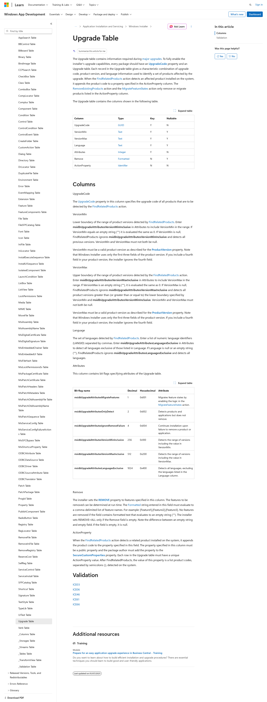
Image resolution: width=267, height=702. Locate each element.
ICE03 (76, 584)
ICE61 (76, 599)
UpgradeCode (86, 201)
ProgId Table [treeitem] (25, 486)
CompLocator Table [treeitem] (28, 83)
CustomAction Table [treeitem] (29, 135)
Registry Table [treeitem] (25, 512)
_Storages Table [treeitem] (26, 628)
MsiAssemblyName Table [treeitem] (31, 316)
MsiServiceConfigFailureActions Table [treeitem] (34, 419)
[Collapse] (51, 24)
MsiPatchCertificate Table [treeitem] (31, 367)
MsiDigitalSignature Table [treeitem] (32, 329)
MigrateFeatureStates (135, 88)
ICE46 (76, 594)
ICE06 (76, 589)
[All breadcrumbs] (76, 26)
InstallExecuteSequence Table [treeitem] (34, 245)
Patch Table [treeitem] (24, 473)
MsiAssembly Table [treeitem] (28, 309)
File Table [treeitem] (23, 206)
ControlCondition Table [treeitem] (30, 116)
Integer (122, 152)
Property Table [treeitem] (26, 492)
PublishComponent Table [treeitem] (31, 499)
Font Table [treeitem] (23, 219)
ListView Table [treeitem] (25, 277)
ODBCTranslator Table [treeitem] (30, 467)
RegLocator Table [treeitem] (27, 518)
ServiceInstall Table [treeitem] (28, 564)
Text (120, 131)
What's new (237, 14)
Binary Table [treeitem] (24, 44)
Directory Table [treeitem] (26, 148)
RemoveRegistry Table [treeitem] (30, 538)
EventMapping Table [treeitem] (29, 180)
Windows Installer (138, 26)
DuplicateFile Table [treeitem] (28, 161)
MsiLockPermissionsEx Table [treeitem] (33, 354)
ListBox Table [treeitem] (25, 271)
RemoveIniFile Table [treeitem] (28, 531)
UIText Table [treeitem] (24, 602)
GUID (121, 125)
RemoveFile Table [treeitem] (27, 525)
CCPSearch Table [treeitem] (27, 57)
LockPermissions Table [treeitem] (30, 284)
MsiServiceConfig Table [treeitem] (30, 411)
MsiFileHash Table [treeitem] (27, 348)
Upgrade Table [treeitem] (26, 609)
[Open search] (250, 5)
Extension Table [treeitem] (26, 187)
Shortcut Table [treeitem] (26, 576)
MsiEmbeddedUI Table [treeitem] (30, 342)
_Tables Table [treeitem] (25, 641)
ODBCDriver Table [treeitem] (28, 454)
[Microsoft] (6, 4)
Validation (221, 37)
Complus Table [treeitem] (26, 90)
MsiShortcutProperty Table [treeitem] (32, 434)
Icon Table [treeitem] (23, 225)
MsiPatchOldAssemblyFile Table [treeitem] (35, 387)
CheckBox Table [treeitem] (26, 64)
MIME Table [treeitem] (24, 296)
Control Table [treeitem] (25, 109)
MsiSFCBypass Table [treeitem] (29, 428)
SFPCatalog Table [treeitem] (27, 570)
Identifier (123, 165)
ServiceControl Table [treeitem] (29, 557)
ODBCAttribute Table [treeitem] (29, 441)
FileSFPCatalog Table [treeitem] (29, 212)
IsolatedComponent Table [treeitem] (32, 258)
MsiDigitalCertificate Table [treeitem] (32, 322)
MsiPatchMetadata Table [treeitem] (31, 380)
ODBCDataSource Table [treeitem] (31, 447)
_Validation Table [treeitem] (27, 654)
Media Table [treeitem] (24, 290)
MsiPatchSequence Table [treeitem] (31, 404)
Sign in (259, 4)
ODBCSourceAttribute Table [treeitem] (33, 460)
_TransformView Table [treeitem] (29, 647)
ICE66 (76, 604)
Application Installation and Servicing (103, 26)
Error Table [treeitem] (24, 174)
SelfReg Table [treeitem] (25, 551)
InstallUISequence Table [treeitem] (31, 251)
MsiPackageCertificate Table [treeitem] (33, 361)
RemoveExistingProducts (88, 88)
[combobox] (28, 31)
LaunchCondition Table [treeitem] (30, 264)
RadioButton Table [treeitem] (28, 505)
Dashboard (255, 14)
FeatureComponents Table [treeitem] (32, 199)
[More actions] (191, 26)
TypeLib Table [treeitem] (25, 596)
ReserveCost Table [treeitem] (28, 544)
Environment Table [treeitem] (28, 167)
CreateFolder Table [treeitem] (28, 128)
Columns (221, 33)
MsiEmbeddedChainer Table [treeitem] (33, 335)
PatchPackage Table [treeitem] (29, 479)
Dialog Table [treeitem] (24, 141)
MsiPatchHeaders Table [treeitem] (30, 374)
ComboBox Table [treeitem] (27, 77)
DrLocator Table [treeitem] (26, 154)
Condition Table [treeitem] (26, 103)
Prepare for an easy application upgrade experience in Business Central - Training (117, 653)
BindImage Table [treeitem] (27, 51)
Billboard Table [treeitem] (26, 38)
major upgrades (152, 59)
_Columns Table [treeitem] (26, 622)
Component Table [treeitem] (27, 96)
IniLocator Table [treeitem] (26, 238)
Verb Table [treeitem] (23, 615)
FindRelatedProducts (109, 78)
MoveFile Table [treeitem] (26, 303)
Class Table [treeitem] (24, 70)
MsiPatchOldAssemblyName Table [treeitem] (33, 396)
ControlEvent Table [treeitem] (28, 122)
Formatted (123, 158)
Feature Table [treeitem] (25, 193)
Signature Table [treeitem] (26, 583)
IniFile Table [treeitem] (24, 232)
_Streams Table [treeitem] (26, 635)
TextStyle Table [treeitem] (26, 589)
